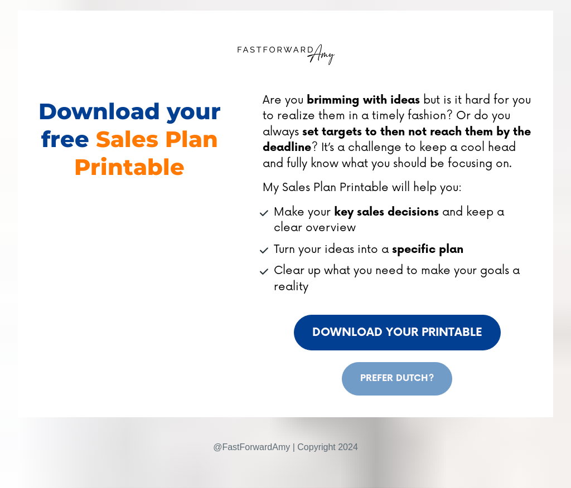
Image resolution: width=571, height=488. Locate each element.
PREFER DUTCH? (397, 378)
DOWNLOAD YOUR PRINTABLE (397, 332)
